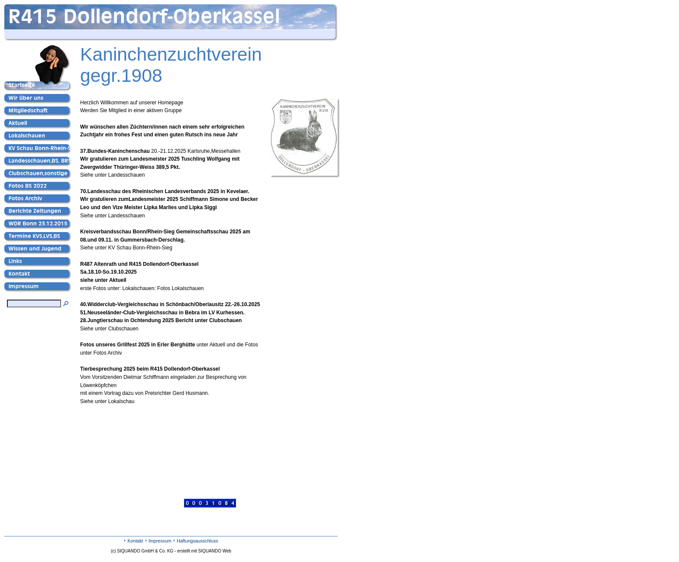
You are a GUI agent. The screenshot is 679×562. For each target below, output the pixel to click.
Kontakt (135, 540)
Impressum (160, 540)
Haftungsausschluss (197, 540)
